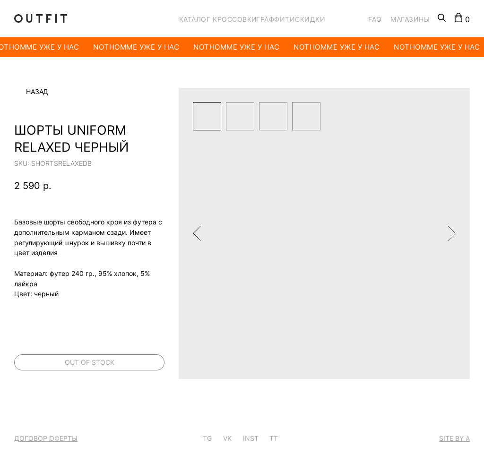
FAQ (375, 19)
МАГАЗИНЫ (410, 19)
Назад (37, 91)
